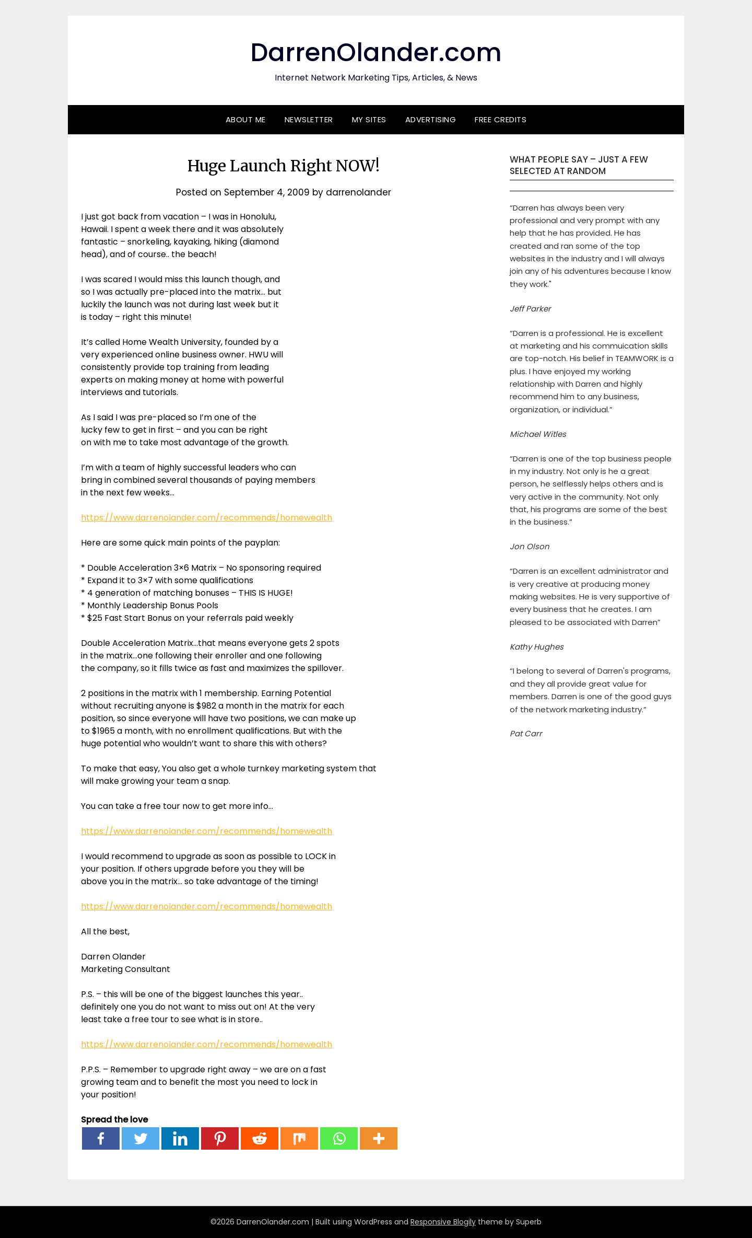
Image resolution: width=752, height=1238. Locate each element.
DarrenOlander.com (376, 52)
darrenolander (358, 192)
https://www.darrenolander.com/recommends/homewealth (206, 518)
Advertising (430, 119)
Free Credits (500, 119)
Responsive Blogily (443, 1222)
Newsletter (309, 119)
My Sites (369, 119)
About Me (246, 119)
